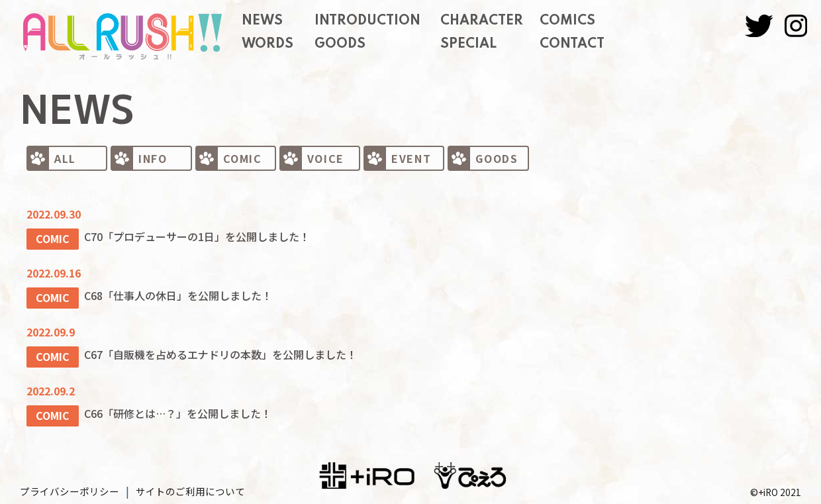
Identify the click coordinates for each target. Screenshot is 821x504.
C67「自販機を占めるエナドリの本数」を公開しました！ (222, 351)
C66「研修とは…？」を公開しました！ (179, 409)
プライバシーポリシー (66, 486)
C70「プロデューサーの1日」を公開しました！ (199, 236)
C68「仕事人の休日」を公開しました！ (180, 293)
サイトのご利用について (180, 486)
